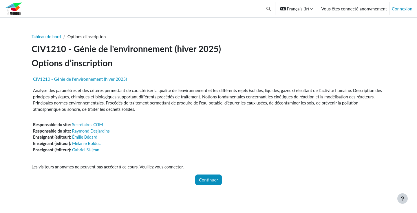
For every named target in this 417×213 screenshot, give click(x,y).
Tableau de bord (47, 36)
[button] (268, 8)
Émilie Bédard (87, 139)
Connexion (402, 8)
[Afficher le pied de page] (402, 198)
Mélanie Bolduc (88, 145)
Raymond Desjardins (93, 132)
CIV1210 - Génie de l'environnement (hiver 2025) (80, 79)
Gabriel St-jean (88, 152)
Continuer (208, 182)
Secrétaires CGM (90, 125)
